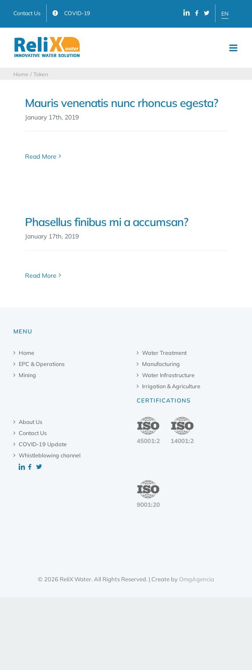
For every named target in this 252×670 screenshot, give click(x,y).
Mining (27, 374)
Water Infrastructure (168, 374)
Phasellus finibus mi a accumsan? (106, 222)
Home (26, 352)
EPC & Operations (42, 363)
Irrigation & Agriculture (171, 386)
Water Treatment (164, 352)
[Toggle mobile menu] (234, 48)
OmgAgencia (196, 579)
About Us (30, 421)
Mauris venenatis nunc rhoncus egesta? (121, 103)
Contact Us (33, 432)
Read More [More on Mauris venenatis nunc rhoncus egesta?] (41, 156)
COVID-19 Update (43, 444)
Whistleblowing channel (50, 455)
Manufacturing (161, 363)
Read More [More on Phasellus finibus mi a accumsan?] (41, 275)
